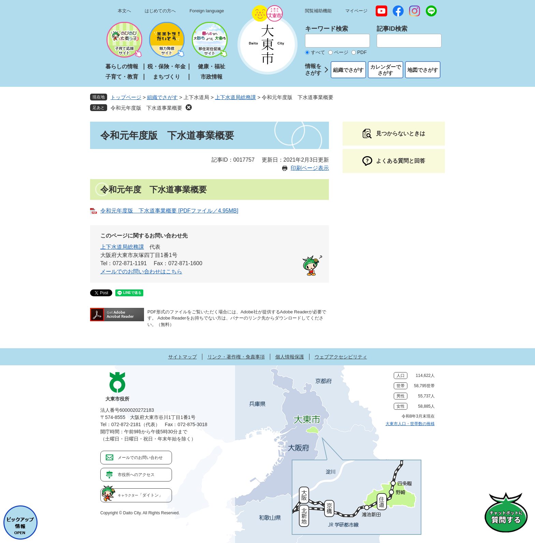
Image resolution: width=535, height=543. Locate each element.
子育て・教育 (121, 77)
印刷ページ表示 (310, 168)
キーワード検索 (326, 28)
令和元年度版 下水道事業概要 (146, 108)
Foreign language (206, 10)
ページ (341, 52)
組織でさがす (348, 70)
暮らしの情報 (121, 66)
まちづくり (166, 77)
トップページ (126, 97)
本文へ (124, 10)
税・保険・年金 (166, 66)
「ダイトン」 (140, 495)
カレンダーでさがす (385, 70)
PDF (362, 52)
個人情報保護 (289, 356)
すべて (318, 52)
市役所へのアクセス (136, 474)
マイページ (356, 10)
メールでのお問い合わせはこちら (141, 271)
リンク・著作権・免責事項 (236, 356)
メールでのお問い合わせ (140, 457)
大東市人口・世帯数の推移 (410, 423)
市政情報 (211, 77)
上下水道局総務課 (235, 97)
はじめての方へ (160, 10)
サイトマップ (182, 356)
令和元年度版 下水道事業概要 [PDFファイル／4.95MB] (169, 211)
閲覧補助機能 (318, 10)
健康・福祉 (211, 66)
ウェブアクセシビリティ (341, 356)
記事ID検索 (392, 28)
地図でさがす (422, 70)
